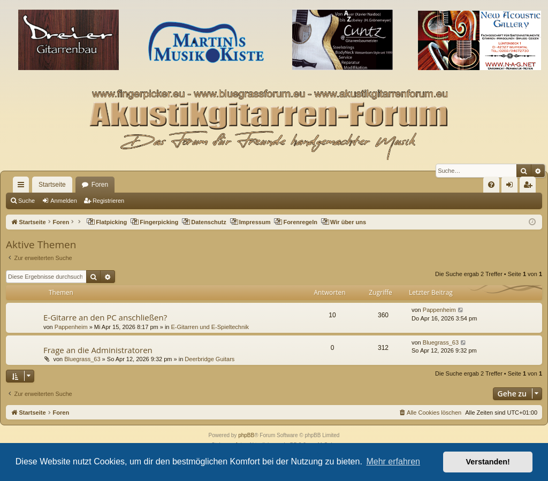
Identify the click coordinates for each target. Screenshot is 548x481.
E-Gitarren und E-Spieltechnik (210, 327)
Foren (100, 184)
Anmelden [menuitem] (511, 187)
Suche (26, 200)
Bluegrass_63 (82, 359)
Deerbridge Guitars (209, 359)
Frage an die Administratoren (98, 350)
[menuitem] (491, 185)
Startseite (52, 184)
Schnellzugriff (23, 187)
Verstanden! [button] (488, 461)
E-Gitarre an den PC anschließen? (105, 317)
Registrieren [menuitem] (530, 187)
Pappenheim (71, 327)
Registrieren (108, 200)
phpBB (246, 435)
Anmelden (63, 200)
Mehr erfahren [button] (393, 461)
